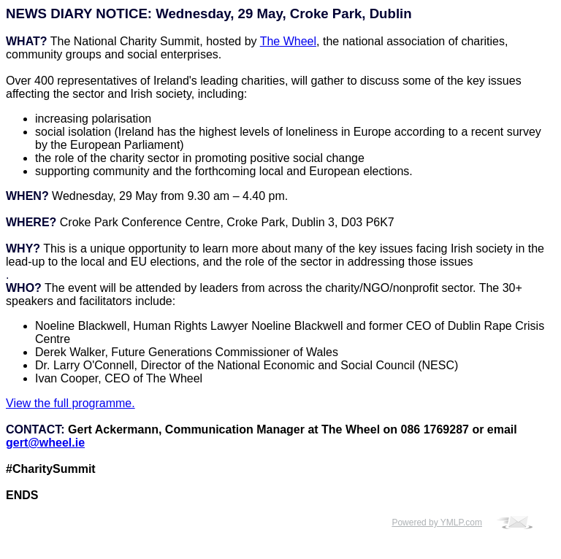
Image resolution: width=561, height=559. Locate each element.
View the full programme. (70, 403)
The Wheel (288, 41)
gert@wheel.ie (45, 442)
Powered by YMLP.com (437, 522)
